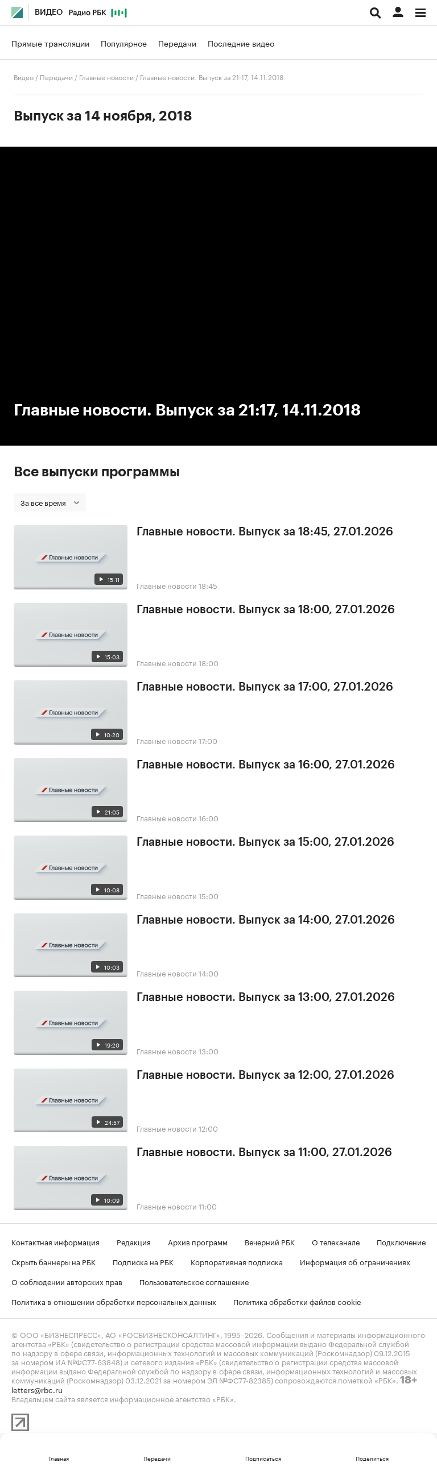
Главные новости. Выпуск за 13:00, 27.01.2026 (266, 997)
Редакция (134, 1241)
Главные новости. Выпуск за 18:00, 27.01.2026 (266, 610)
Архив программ (198, 1241)
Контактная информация (55, 1241)
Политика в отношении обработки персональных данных (113, 1301)
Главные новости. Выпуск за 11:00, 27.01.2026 (264, 1152)
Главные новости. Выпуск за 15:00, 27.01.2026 (265, 842)
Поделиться (372, 1457)
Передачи (177, 42)
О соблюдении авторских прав (66, 1281)
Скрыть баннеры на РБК (53, 1261)
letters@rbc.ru (37, 1389)
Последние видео (241, 42)
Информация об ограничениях (355, 1261)
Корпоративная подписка (237, 1261)
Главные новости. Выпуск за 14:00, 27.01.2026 (266, 920)
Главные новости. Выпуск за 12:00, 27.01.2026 (265, 1075)
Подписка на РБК (143, 1261)
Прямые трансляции (50, 42)
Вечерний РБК (270, 1241)
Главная (58, 1457)
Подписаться (263, 1457)
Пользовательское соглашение (194, 1281)
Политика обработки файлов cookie (297, 1301)
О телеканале (336, 1241)
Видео (49, 12)
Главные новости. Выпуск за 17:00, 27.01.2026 (265, 687)
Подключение (401, 1241)
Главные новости (106, 76)
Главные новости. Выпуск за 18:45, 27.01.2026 (265, 532)
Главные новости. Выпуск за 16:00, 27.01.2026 (266, 765)
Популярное (124, 42)
